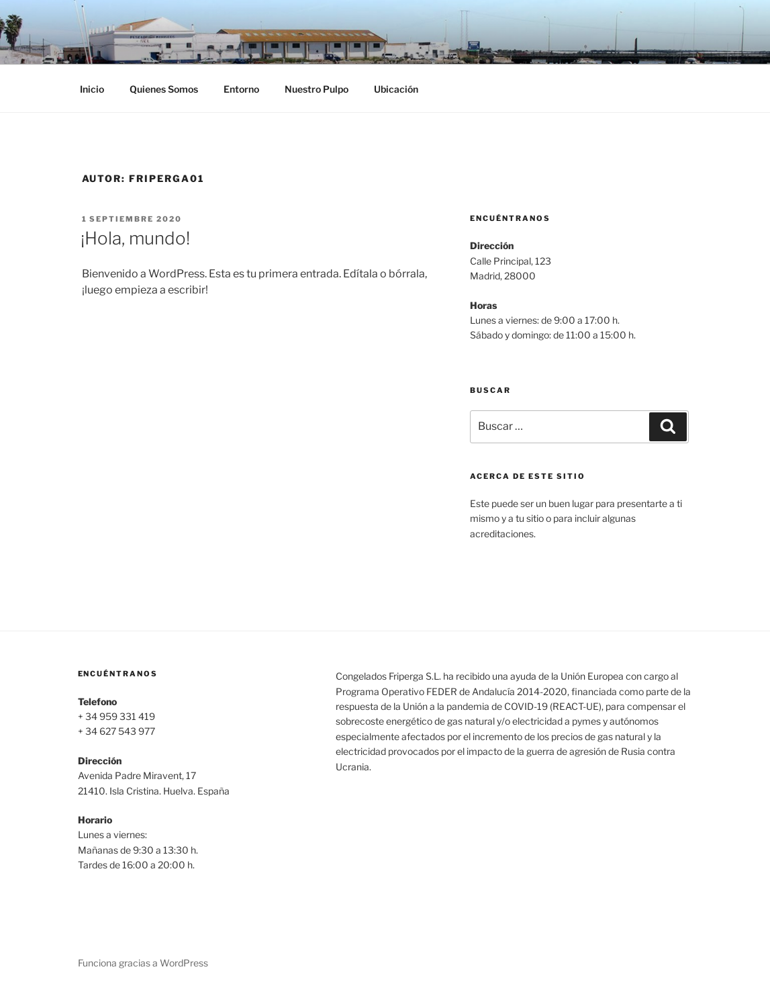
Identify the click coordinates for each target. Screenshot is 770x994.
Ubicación (396, 89)
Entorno (241, 89)
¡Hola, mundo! (135, 238)
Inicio (92, 89)
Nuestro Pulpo (316, 89)
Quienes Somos (164, 89)
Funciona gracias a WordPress (143, 962)
